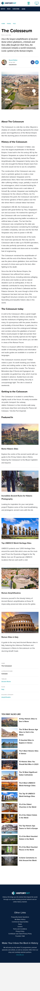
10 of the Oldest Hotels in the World (28, 816)
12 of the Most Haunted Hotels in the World (28, 837)
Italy (2, 689)
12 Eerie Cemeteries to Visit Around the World (28, 859)
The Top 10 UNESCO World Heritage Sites (27, 795)
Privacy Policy (20, 931)
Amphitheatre (6, 697)
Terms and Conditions (20, 929)
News (20, 924)
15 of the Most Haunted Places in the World (28, 848)
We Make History (20, 919)
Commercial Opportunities (20, 922)
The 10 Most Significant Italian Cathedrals (28, 773)
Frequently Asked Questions (20, 917)
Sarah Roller (13, 60)
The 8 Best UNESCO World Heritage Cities (27, 784)
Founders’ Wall (20, 936)
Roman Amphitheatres (11, 592)
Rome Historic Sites (9, 448)
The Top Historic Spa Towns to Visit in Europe (28, 827)
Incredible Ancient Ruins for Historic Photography (16, 497)
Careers (20, 926)
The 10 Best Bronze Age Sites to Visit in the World (28, 732)
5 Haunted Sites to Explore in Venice (26, 741)
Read (8, 9)
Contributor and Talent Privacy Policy (20, 934)
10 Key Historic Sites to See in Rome (28, 720)
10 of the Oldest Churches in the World (27, 805)
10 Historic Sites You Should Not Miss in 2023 (28, 763)
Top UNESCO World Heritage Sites (16, 543)
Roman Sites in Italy (9, 637)
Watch (3, 9)
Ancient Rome (6, 681)
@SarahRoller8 (12, 65)
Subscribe (15, 9)
